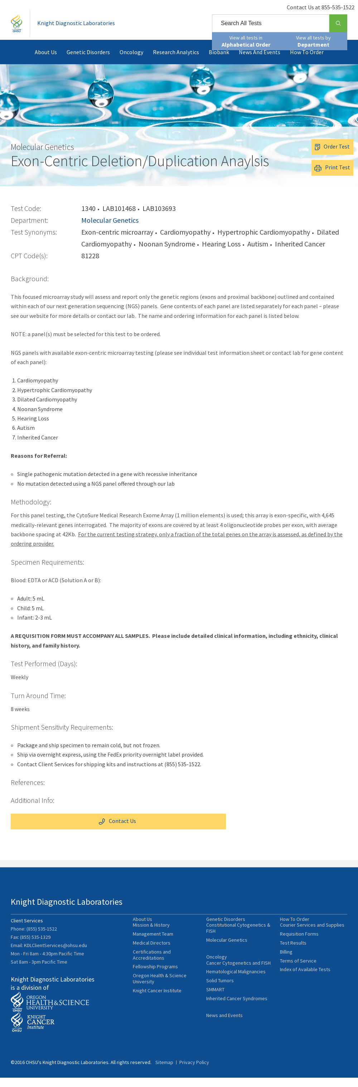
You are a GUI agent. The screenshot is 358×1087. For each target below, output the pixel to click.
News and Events (259, 62)
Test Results (293, 955)
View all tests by (313, 41)
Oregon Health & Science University (160, 991)
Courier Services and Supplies (312, 937)
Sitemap (164, 1072)
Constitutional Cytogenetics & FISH (238, 940)
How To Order (307, 62)
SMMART (215, 1004)
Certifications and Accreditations (152, 967)
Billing (286, 964)
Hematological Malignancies (236, 987)
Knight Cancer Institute (157, 1002)
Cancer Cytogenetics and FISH (238, 978)
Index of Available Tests (305, 982)
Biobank (219, 62)
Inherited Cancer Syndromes (236, 1013)
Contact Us (40, 831)
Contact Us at (313, 7)
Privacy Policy (194, 1072)
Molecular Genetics (110, 230)
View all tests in (246, 41)
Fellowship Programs (155, 979)
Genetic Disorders (88, 62)
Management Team (153, 946)
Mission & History (151, 937)
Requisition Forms (299, 946)
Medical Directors (151, 955)
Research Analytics (176, 62)
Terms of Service (298, 973)
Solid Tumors (220, 996)
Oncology (131, 62)
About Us (46, 62)
